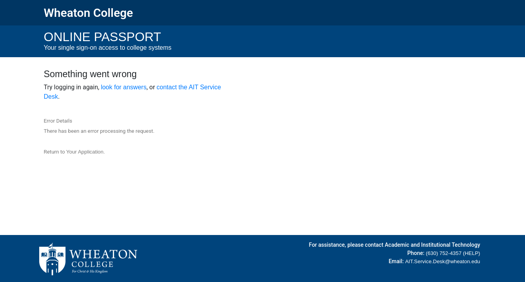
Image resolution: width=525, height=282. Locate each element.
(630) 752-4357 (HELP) (453, 253)
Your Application (85, 152)
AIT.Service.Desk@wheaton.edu (442, 261)
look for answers (124, 87)
